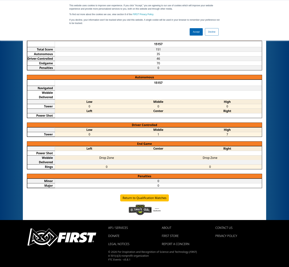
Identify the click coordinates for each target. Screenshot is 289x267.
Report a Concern (175, 244)
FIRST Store (170, 236)
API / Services (118, 228)
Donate (113, 236)
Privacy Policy (143, 14)
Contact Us (223, 228)
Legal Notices (118, 244)
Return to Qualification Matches (144, 198)
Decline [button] (211, 32)
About (166, 228)
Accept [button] (196, 32)
